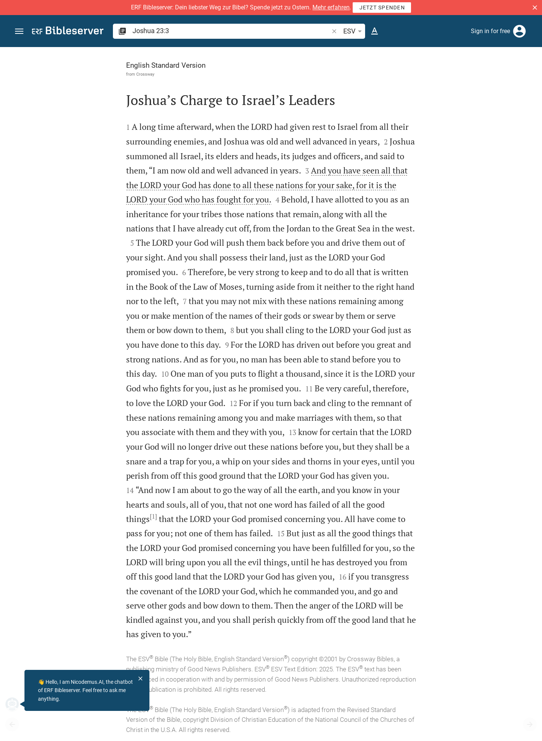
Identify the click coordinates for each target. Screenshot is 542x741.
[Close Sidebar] (377, 401)
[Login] (519, 31)
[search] (231, 31)
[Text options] (374, 31)
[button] (535, 7)
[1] (68, 516)
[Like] (394, 77)
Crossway (61, 74)
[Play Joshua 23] (462, 381)
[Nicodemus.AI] (17, 704)
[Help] (530, 77)
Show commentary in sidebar (442, 226)
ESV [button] (353, 31)
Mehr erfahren (331, 7)
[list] (462, 259)
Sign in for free (490, 31)
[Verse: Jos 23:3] (440, 61)
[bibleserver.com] (68, 32)
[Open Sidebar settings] (518, 77)
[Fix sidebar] (377, 54)
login (477, 118)
